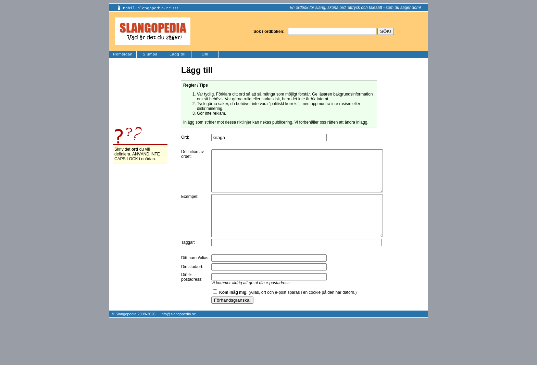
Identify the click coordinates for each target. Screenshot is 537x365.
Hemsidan (123, 54)
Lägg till (178, 54)
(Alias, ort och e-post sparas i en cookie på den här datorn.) (288, 308)
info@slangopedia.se (178, 330)
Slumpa (150, 54)
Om (205, 54)
